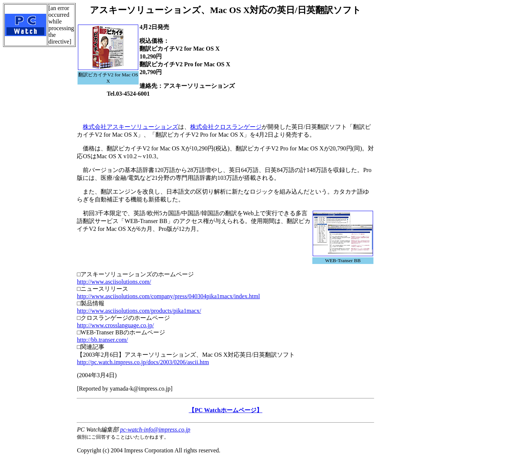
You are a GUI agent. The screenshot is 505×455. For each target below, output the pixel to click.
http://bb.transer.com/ (102, 340)
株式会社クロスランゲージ (226, 127)
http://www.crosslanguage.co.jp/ (115, 325)
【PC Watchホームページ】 (225, 410)
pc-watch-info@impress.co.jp (155, 429)
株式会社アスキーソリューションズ (130, 127)
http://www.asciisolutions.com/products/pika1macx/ (139, 311)
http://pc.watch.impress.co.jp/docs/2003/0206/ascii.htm (143, 362)
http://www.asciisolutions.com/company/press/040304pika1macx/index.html (168, 296)
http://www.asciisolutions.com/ (114, 282)
